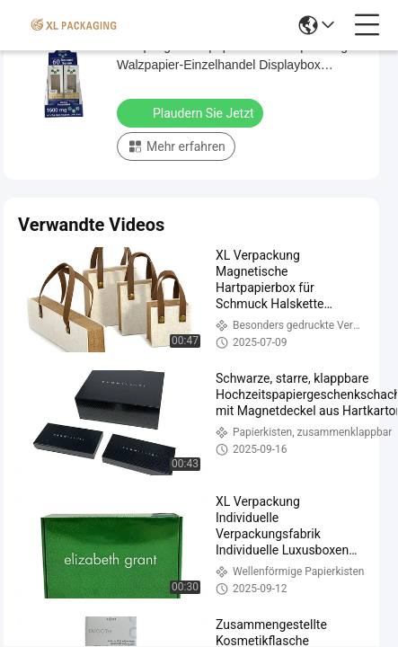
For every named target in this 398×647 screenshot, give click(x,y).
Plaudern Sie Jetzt (191, 112)
